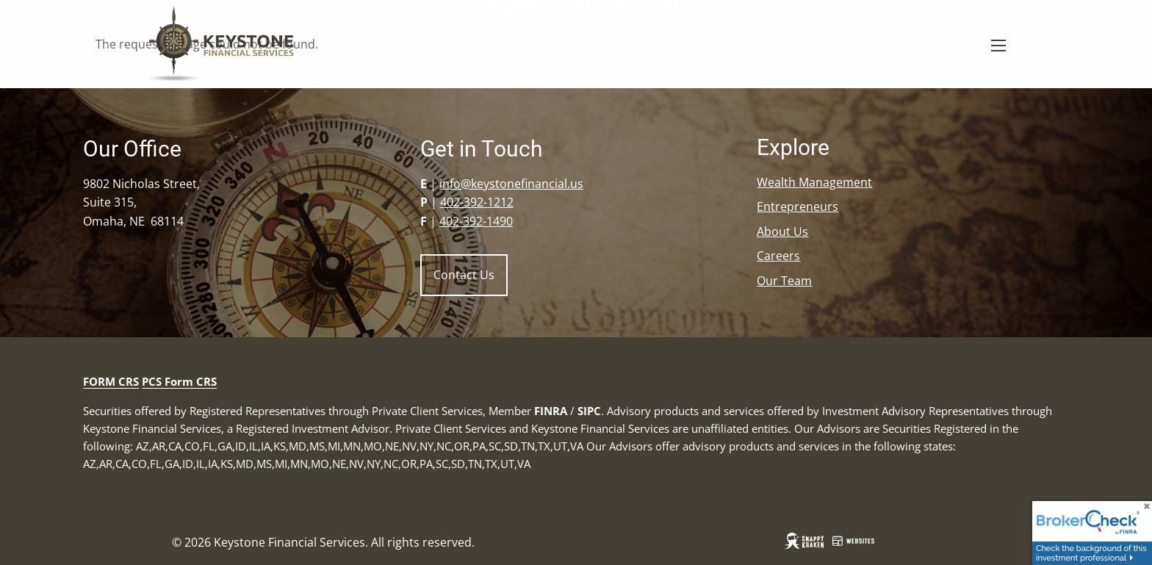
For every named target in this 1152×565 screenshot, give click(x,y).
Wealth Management (814, 182)
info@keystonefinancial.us (511, 184)
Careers (778, 256)
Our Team (784, 281)
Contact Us (463, 275)
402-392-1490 (476, 221)
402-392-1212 (477, 202)
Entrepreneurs (797, 206)
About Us (782, 231)
